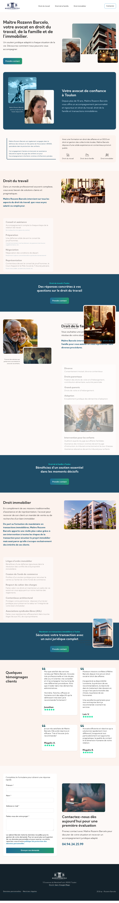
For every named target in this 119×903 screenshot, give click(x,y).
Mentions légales (30, 894)
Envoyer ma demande (30, 852)
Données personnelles (12, 894)
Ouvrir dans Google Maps (59, 887)
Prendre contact (13, 61)
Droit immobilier (80, 6)
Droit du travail (44, 6)
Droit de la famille (61, 6)
